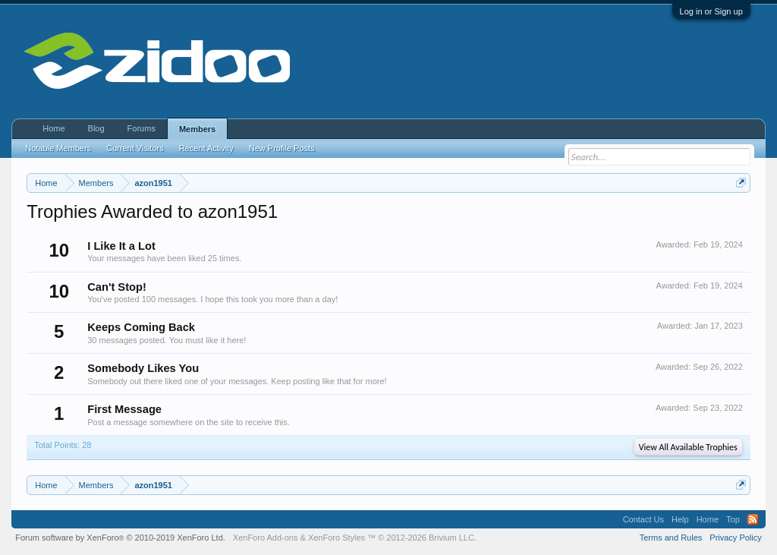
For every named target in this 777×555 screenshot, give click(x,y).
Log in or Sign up (711, 11)
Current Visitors (135, 148)
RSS (752, 519)
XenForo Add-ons (265, 537)
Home (53, 128)
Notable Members (58, 148)
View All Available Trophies (688, 447)
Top (733, 519)
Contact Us (643, 519)
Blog (96, 128)
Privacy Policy (735, 537)
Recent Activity (206, 148)
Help (680, 519)
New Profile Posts (282, 148)
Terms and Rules (671, 537)
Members (197, 129)
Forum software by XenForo (120, 537)
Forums (141, 128)
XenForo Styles (336, 537)
